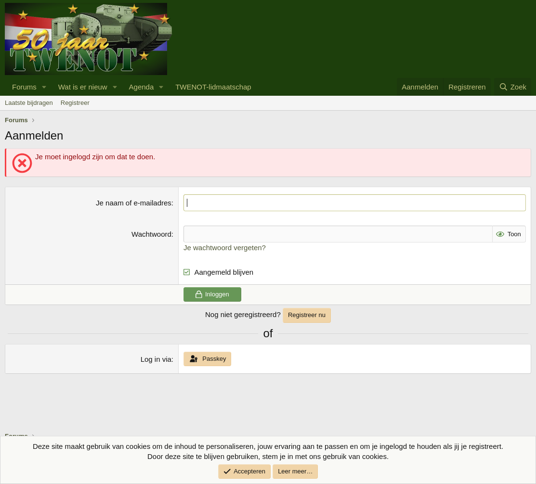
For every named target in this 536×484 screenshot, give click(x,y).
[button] (44, 87)
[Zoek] (512, 87)
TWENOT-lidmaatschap (213, 87)
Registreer (75, 102)
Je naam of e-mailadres (133, 203)
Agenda (141, 87)
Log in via (156, 359)
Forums (24, 87)
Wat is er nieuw (82, 87)
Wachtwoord (151, 234)
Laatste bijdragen (29, 102)
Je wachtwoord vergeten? (224, 247)
